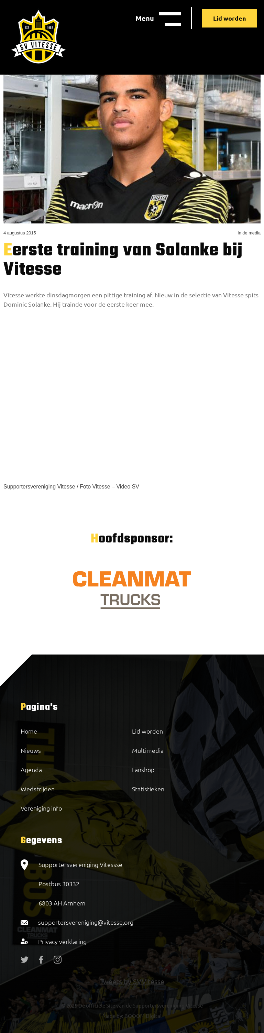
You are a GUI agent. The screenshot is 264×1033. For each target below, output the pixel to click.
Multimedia (148, 750)
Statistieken (148, 789)
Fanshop (143, 769)
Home (29, 731)
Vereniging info (41, 808)
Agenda (31, 769)
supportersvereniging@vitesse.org (85, 922)
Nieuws (31, 750)
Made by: (112, 1015)
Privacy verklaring (62, 941)
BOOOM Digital (142, 1015)
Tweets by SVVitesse (132, 981)
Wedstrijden (38, 789)
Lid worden (229, 18)
